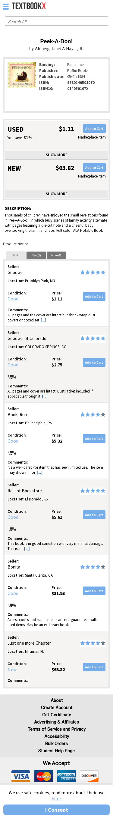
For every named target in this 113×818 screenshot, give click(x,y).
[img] (20, 776)
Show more (56, 154)
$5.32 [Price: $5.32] (57, 441)
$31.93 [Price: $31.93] (58, 593)
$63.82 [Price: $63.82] (58, 669)
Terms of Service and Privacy (57, 729)
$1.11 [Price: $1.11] (57, 299)
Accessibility (56, 736)
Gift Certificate (56, 715)
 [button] (6, 6)
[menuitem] (95, 6)
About (57, 700)
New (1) (36, 255)
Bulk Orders (56, 743)
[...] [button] (43, 320)
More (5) (56, 255)
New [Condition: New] (12, 669)
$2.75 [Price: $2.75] (57, 365)
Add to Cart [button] (94, 128)
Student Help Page (56, 751)
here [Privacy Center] (56, 799)
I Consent (56, 809)
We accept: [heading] (56, 763)
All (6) (16, 255)
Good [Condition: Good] (13, 299)
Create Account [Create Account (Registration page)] (56, 707)
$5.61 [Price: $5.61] (57, 517)
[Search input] (56, 21)
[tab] (16, 255)
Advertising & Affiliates (56, 722)
